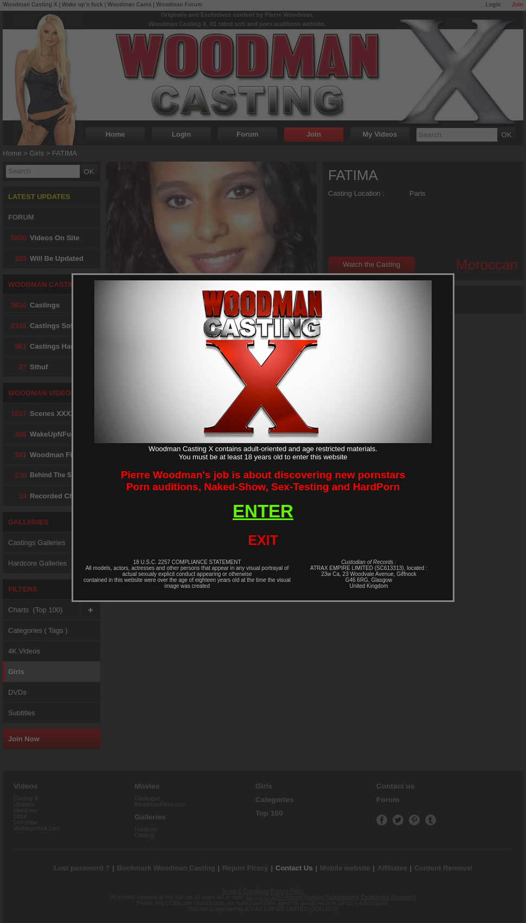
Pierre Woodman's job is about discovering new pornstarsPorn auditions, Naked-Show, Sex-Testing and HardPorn (263, 480)
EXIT (263, 540)
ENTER (263, 511)
